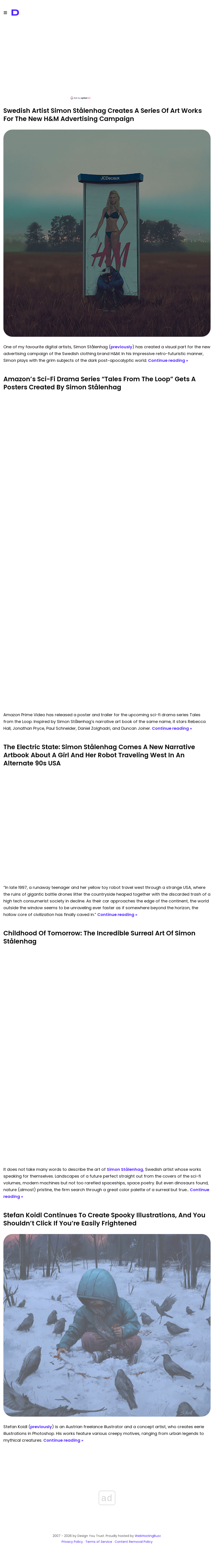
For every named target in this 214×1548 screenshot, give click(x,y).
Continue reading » (168, 360)
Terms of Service (98, 1541)
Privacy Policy (72, 1541)
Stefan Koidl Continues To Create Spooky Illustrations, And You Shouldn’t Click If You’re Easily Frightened (104, 1219)
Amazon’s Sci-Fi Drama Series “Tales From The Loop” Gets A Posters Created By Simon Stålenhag (99, 383)
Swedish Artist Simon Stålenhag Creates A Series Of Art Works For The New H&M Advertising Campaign (102, 114)
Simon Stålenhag (125, 1169)
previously (121, 347)
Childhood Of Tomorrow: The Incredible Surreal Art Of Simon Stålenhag (99, 937)
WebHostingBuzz (148, 1536)
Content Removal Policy (134, 1541)
